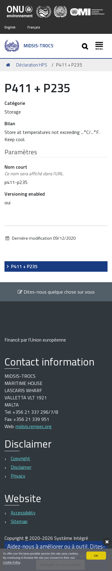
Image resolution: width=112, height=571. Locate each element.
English (10, 27)
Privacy (18, 475)
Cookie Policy (11, 562)
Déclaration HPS (31, 64)
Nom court (34, 170)
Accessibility (23, 512)
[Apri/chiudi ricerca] (85, 46)
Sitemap (19, 521)
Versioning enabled (24, 193)
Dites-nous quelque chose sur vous (56, 291)
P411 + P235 (24, 266)
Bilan (9, 123)
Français (33, 27)
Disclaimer (21, 467)
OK (96, 555)
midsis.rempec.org (34, 426)
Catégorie (14, 103)
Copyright (20, 458)
